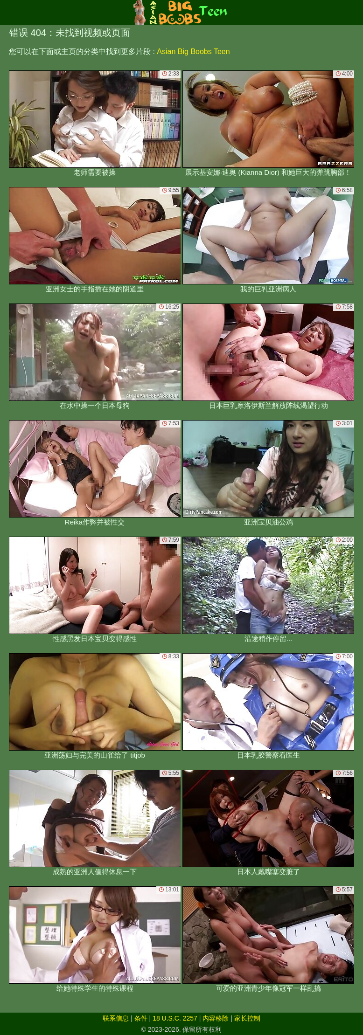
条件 (140, 1018)
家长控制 (247, 1018)
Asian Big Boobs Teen (193, 51)
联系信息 (116, 1018)
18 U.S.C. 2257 (175, 1018)
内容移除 (215, 1018)
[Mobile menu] (8, 12)
